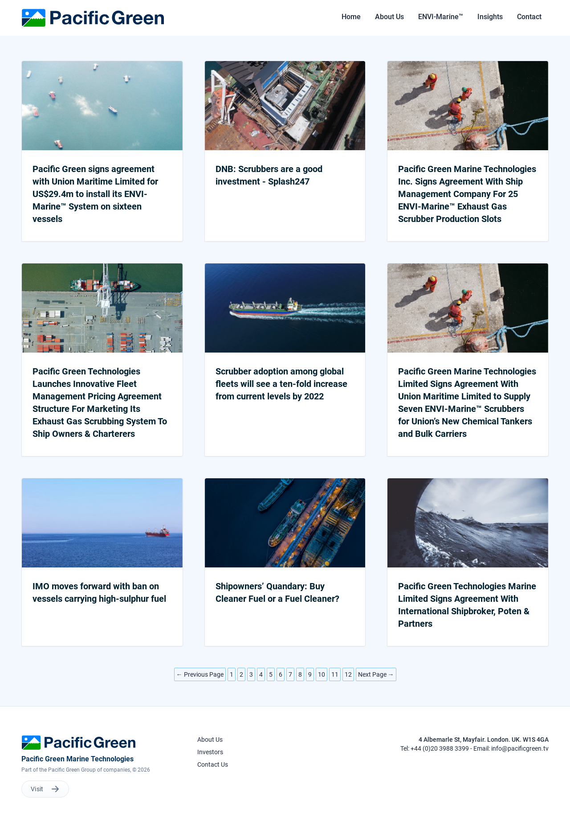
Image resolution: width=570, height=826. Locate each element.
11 (334, 674)
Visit (45, 789)
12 (348, 674)
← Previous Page (200, 674)
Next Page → (376, 674)
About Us (210, 739)
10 (321, 674)
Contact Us (212, 764)
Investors (210, 752)
